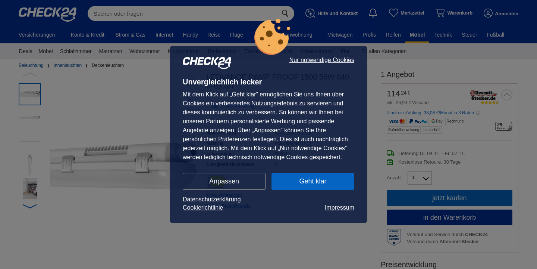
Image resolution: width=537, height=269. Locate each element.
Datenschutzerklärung (212, 199)
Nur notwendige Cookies (321, 60)
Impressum (339, 207)
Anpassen (224, 181)
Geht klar (312, 181)
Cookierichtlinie (203, 207)
